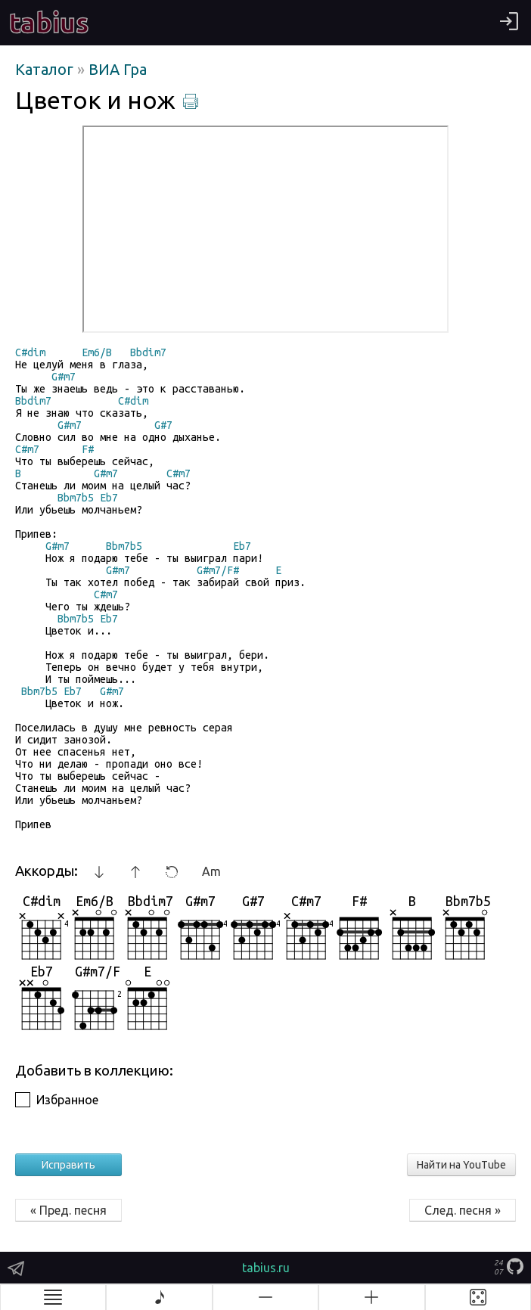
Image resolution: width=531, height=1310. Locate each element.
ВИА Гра (117, 69)
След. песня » (462, 1210)
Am (211, 871)
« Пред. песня (68, 1210)
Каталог (46, 69)
